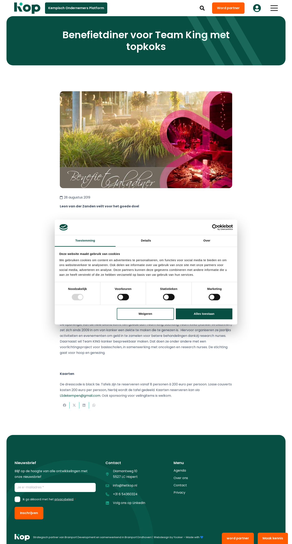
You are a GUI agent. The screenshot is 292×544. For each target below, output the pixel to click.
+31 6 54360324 (125, 494)
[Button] (257, 8)
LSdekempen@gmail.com (80, 395)
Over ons (181, 478)
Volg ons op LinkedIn (129, 503)
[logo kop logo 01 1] (22, 537)
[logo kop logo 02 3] (27, 8)
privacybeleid (64, 499)
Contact (180, 485)
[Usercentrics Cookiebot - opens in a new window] (215, 227)
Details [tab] (146, 240)
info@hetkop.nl (125, 485)
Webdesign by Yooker (168, 537)
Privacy (179, 492)
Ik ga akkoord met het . (49, 499)
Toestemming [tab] (85, 240)
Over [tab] (206, 240)
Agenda (180, 470)
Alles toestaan (204, 314)
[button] (202, 8)
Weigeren (145, 314)
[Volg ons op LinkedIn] (109, 503)
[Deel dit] (65, 405)
